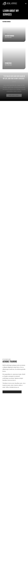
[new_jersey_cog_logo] (9, 2)
